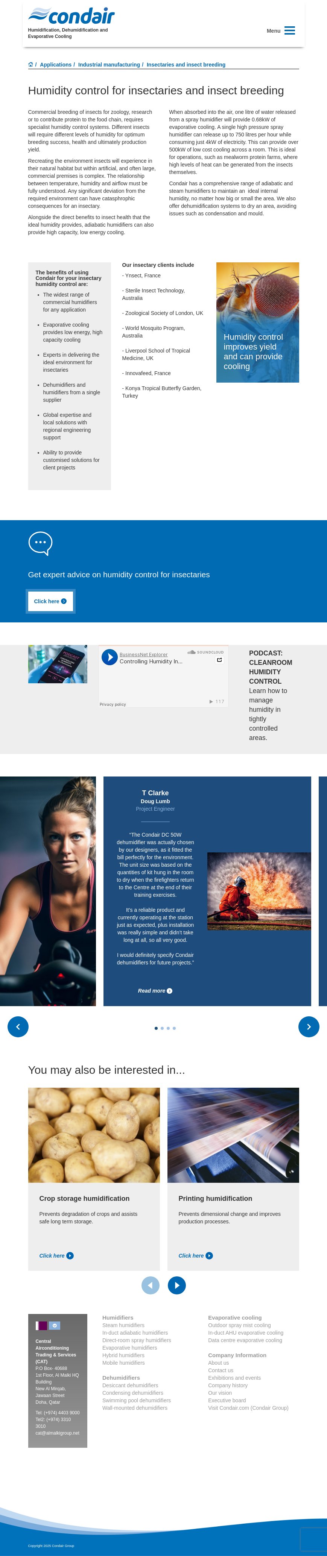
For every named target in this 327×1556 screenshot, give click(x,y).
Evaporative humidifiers (129, 1348)
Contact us (220, 1370)
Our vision (220, 1393)
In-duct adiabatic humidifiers (135, 1333)
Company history (228, 1385)
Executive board (227, 1400)
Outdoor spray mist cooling (239, 1325)
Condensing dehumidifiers (132, 1393)
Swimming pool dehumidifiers (136, 1400)
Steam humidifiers (123, 1325)
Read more (155, 991)
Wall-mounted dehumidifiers (134, 1408)
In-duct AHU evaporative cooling (245, 1333)
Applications (55, 65)
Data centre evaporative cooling (245, 1340)
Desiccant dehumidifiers (130, 1385)
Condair (71, 15)
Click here (50, 601)
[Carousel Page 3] (168, 1028)
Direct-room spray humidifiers (136, 1340)
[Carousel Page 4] (174, 1028)
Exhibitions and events (234, 1378)
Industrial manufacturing (109, 65)
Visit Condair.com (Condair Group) (248, 1408)
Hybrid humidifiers (123, 1355)
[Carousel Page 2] (162, 1028)
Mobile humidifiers (123, 1363)
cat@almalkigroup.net (57, 1433)
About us (218, 1363)
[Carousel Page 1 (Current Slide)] (156, 1028)
